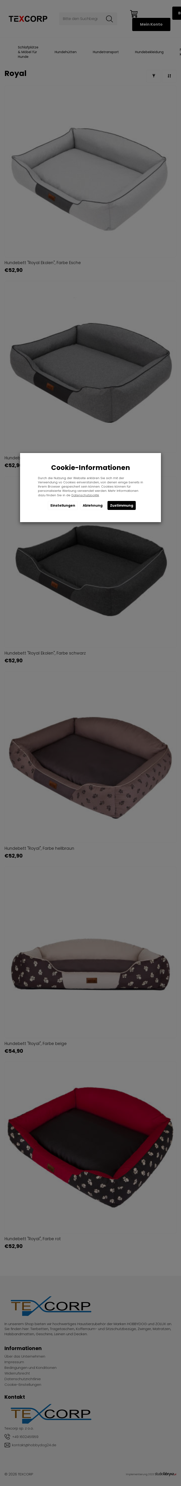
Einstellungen (62, 505)
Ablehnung (93, 505)
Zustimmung (121, 505)
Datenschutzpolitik (85, 495)
